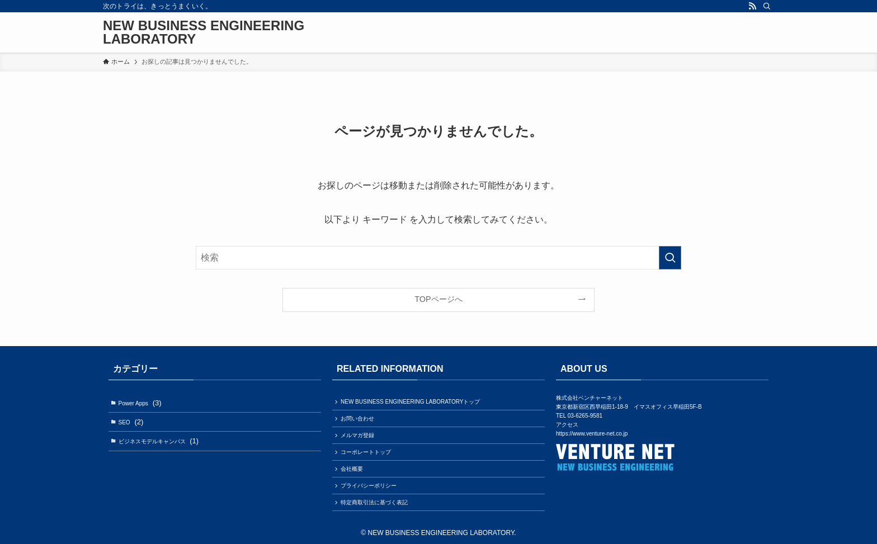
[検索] (767, 6)
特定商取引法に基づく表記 (374, 502)
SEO (131, 422)
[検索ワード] (438, 257)
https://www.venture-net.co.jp (592, 434)
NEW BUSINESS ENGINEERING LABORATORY (203, 32)
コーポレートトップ (366, 452)
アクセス (567, 425)
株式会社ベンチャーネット (589, 398)
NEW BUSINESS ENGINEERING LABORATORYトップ (410, 402)
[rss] (752, 6)
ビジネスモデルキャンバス (159, 441)
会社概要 (352, 469)
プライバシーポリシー (369, 485)
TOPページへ (438, 299)
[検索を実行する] (670, 257)
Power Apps (140, 403)
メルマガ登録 (357, 435)
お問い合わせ (357, 418)
